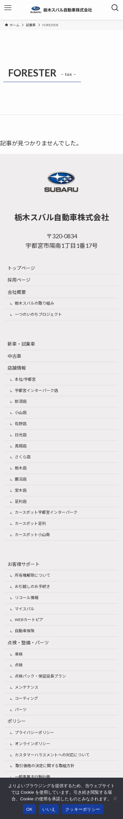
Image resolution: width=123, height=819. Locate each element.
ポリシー (17, 721)
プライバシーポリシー (34, 732)
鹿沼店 (21, 479)
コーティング (26, 698)
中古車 (14, 356)
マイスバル (24, 608)
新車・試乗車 (21, 344)
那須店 (21, 401)
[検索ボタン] (115, 8)
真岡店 (21, 445)
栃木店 (21, 467)
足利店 (21, 501)
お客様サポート (24, 564)
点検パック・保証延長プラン (40, 676)
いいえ (48, 809)
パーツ (21, 709)
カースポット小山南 (32, 534)
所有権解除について (32, 575)
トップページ (21, 268)
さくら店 (23, 456)
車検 (19, 654)
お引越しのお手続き (32, 586)
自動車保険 (24, 630)
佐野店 (21, 423)
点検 (19, 664)
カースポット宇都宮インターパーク (46, 512)
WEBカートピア (29, 619)
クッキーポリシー (82, 809)
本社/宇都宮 (25, 379)
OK (29, 809)
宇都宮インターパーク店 (36, 390)
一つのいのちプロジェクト (38, 314)
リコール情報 (26, 597)
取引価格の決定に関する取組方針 (44, 765)
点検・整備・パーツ (28, 642)
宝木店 (21, 490)
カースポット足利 (30, 523)
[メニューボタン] (8, 8)
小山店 (21, 412)
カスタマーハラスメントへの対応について (52, 754)
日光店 (21, 434)
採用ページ (19, 280)
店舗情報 (17, 368)
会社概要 (17, 292)
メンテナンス (26, 687)
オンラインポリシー (32, 743)
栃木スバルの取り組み (34, 303)
